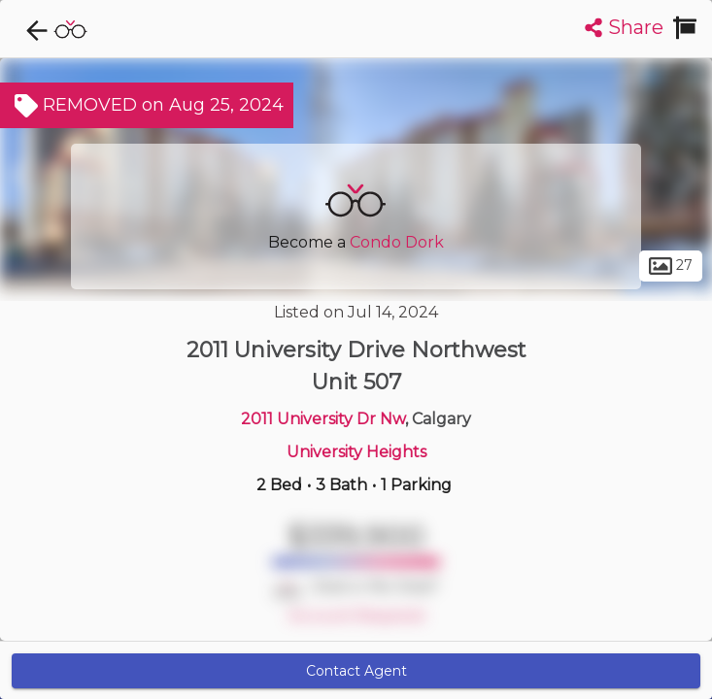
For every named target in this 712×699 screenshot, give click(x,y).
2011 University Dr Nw (323, 419)
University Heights (356, 452)
